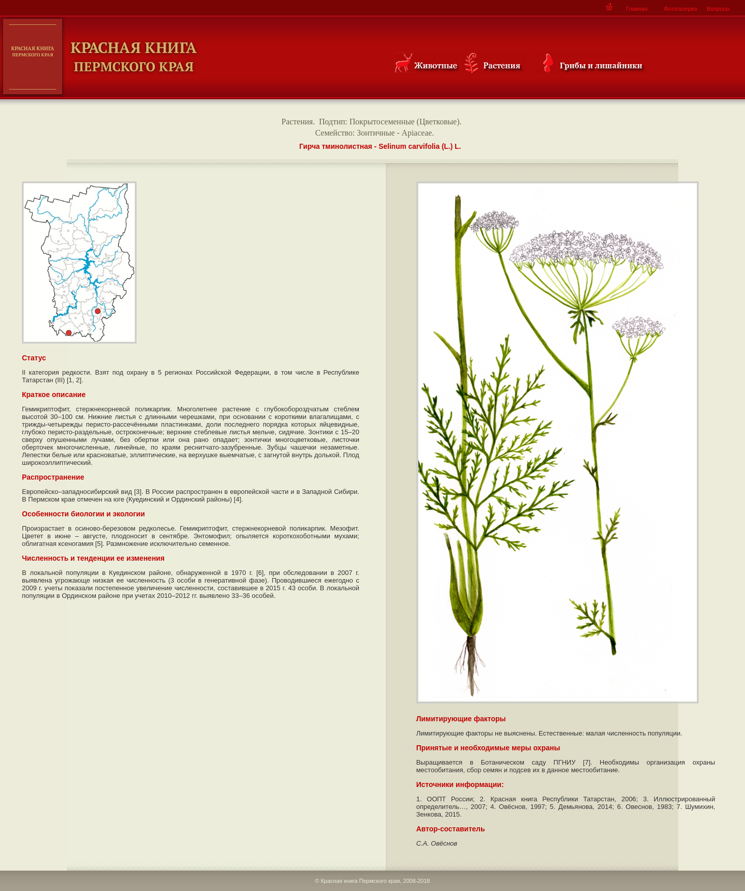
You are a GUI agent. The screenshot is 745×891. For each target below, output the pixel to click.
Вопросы (718, 9)
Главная (637, 9)
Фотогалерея (680, 9)
